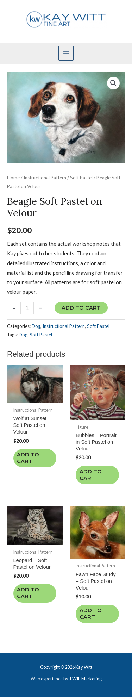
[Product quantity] (27, 308)
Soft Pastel (81, 177)
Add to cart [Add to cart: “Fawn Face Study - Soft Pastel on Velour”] (91, 613)
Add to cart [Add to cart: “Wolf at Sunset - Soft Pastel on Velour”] (28, 458)
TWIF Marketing (85, 679)
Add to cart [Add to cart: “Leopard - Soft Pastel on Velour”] (28, 592)
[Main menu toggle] (65, 53)
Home (13, 177)
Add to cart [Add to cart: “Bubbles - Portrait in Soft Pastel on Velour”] (91, 474)
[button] (113, 83)
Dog (36, 326)
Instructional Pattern (45, 177)
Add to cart (81, 308)
